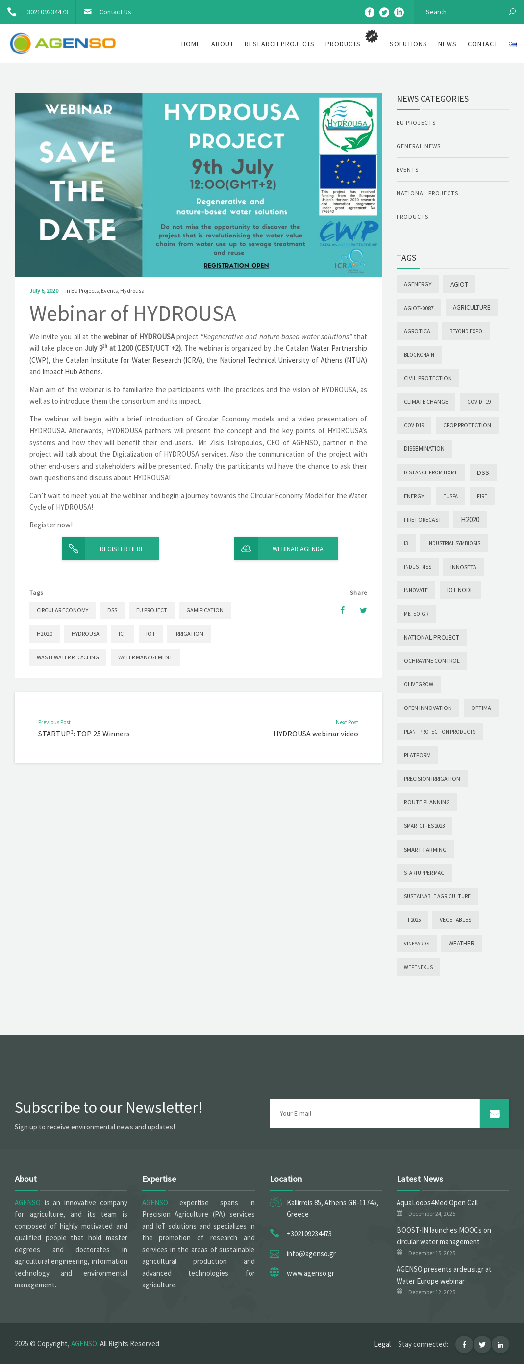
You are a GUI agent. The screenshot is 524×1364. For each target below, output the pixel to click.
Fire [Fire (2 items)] (482, 496)
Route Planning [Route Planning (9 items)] (427, 802)
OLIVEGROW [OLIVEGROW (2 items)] (418, 684)
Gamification (205, 610)
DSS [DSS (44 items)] (483, 472)
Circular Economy (62, 610)
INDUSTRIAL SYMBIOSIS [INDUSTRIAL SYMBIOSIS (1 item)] (453, 543)
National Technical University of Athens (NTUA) (294, 360)
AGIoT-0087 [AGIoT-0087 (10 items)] (419, 308)
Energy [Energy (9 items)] (414, 495)
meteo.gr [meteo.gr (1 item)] (416, 613)
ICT (123, 633)
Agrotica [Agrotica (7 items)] (417, 331)
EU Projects (85, 290)
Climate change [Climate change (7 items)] (426, 401)
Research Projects (280, 43)
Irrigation (189, 633)
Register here (103, 548)
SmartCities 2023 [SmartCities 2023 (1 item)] (424, 825)
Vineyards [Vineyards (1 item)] (416, 943)
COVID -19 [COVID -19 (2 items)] (479, 401)
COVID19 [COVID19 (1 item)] (414, 425)
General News (419, 146)
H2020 (44, 633)
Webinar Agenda (279, 548)
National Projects (427, 193)
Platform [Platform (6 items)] (417, 755)
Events (109, 290)
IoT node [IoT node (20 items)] (460, 590)
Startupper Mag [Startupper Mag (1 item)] (424, 872)
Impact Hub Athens (71, 371)
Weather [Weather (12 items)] (461, 943)
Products (412, 216)
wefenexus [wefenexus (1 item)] (418, 967)
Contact (483, 43)
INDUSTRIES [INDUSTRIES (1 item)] (417, 566)
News (447, 43)
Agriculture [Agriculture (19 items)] (472, 307)
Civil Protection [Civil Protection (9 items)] (428, 378)
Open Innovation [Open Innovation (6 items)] (428, 707)
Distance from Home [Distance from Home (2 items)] (431, 472)
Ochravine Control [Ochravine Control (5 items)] (432, 660)
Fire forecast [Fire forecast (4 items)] (423, 519)
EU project (151, 610)
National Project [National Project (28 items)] (431, 637)
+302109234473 (34, 12)
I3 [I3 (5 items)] (406, 543)
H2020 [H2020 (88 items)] (470, 519)
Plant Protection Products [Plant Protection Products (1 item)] (439, 731)
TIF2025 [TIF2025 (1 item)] (412, 920)
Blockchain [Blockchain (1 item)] (419, 354)
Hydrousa (132, 290)
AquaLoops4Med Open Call (437, 1202)
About (222, 43)
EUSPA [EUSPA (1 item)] (450, 496)
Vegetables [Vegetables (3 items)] (456, 919)
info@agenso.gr (311, 1253)
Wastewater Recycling (68, 657)
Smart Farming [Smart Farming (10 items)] (425, 849)
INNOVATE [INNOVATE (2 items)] (416, 590)
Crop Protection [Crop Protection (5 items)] (467, 425)
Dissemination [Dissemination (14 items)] (424, 449)
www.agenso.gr (310, 1273)
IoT (150, 633)
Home (190, 43)
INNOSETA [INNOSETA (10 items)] (463, 567)
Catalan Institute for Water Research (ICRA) (134, 360)
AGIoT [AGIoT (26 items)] (459, 284)
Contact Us (103, 12)
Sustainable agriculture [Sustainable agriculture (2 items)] (437, 896)
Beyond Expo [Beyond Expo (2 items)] (465, 331)
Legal (382, 1344)
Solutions (408, 43)
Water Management (145, 657)
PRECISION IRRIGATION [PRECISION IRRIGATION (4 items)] (432, 778)
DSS (112, 610)
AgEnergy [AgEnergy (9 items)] (417, 284)
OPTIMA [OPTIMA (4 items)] (481, 707)
